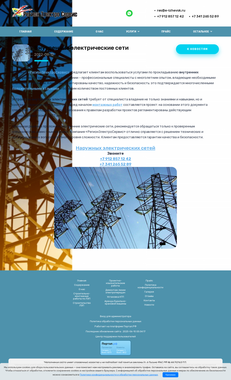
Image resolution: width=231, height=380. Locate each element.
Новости (149, 305)
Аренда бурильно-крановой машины (115, 302)
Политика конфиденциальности (150, 286)
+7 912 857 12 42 (170, 16)
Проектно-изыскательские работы (115, 283)
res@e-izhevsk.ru (171, 10)
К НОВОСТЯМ (197, 49)
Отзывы (149, 296)
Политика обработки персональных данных (115, 321)
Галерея (149, 292)
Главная (25, 31)
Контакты (149, 300)
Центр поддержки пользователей (115, 336)
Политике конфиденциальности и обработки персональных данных (119, 374)
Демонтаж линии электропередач (115, 291)
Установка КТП (115, 297)
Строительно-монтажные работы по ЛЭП (81, 296)
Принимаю (170, 375)
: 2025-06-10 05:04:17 (133, 331)
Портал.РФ (130, 326)
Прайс (166, 31)
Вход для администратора (115, 316)
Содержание (63, 31)
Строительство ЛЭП (82, 304)
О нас (99, 31)
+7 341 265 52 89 (205, 16)
